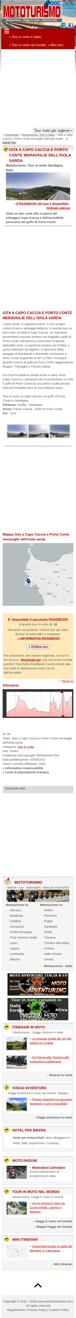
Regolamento (16, 1310)
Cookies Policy (59, 1310)
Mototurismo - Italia (58, 966)
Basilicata (16, 915)
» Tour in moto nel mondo (27, 45)
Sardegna (50, 926)
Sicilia (48, 932)
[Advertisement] (38, 89)
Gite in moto (25, 746)
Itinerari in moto (60, 1075)
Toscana (50, 937)
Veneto (49, 959)
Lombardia (17, 954)
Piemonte (50, 915)
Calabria (15, 921)
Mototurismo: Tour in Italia (38, 134)
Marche (15, 959)
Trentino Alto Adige (57, 943)
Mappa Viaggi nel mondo (54, 1226)
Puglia (48, 921)
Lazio (13, 943)
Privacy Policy (37, 1310)
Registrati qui (31, 659)
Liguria (14, 948)
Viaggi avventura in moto (54, 1117)
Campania (17, 926)
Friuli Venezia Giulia (23, 937)
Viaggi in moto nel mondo (53, 1221)
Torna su (67, 681)
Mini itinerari (63, 1264)
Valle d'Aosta (53, 954)
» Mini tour (55, 45)
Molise (48, 910)
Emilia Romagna (21, 932)
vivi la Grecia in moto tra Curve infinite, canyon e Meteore (47, 1207)
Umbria (49, 948)
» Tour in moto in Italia (25, 37)
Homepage (12, 134)
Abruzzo (15, 910)
